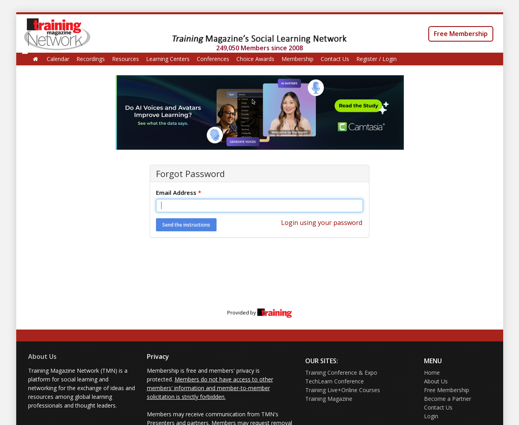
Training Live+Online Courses (342, 390)
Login (431, 416)
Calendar (58, 59)
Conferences (213, 59)
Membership (297, 59)
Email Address (178, 192)
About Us (42, 356)
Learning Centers (168, 59)
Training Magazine (328, 398)
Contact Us (335, 59)
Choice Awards (255, 59)
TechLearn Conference (334, 381)
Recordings (90, 59)
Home (432, 372)
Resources (125, 59)
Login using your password (321, 222)
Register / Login (376, 59)
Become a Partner (447, 398)
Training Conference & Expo (341, 372)
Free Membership (461, 33)
